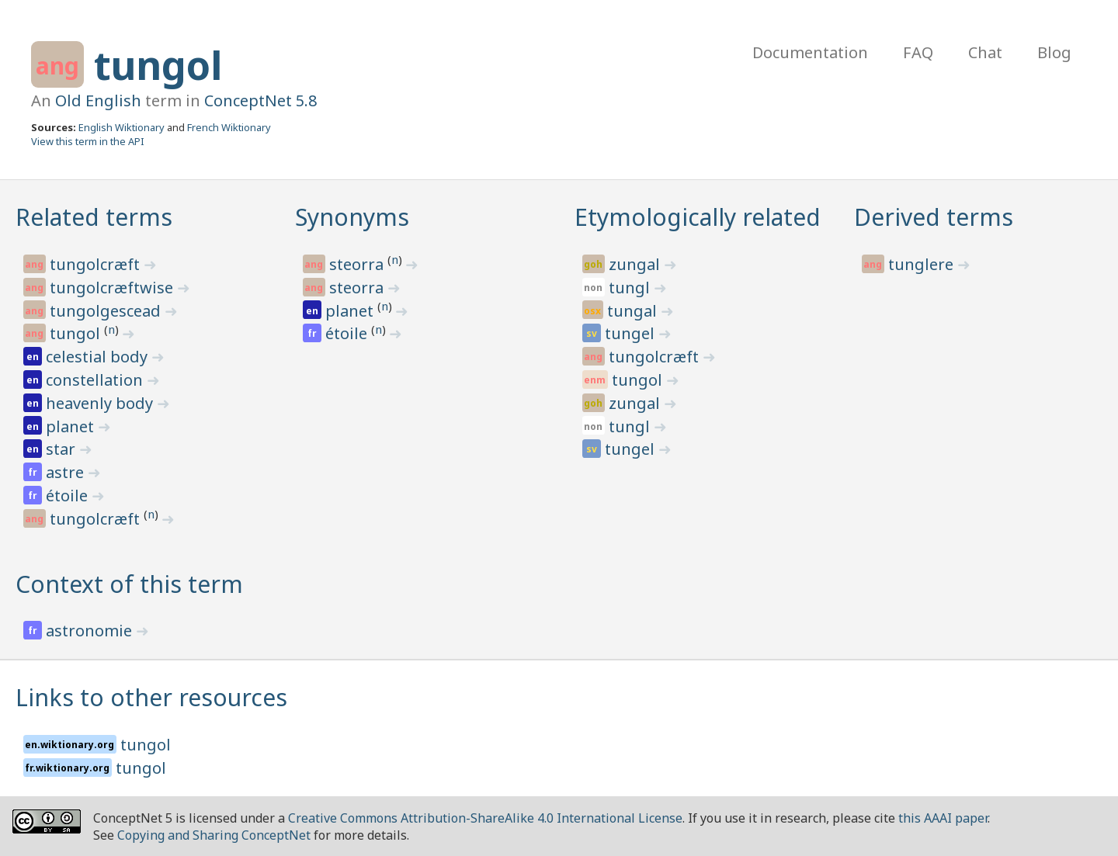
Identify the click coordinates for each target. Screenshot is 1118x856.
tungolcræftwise (113, 287)
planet (72, 426)
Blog (1054, 52)
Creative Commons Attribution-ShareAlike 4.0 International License (485, 818)
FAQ (918, 52)
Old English (98, 100)
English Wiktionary (121, 127)
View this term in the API (87, 141)
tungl (631, 287)
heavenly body (101, 403)
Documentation (810, 52)
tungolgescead (107, 310)
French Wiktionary (229, 127)
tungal (634, 310)
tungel (631, 333)
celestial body (98, 356)
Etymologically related (698, 217)
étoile (69, 495)
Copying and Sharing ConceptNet (214, 835)
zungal (636, 264)
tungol (158, 65)
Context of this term (129, 584)
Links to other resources (151, 697)
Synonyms (352, 217)
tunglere (922, 264)
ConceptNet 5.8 (260, 100)
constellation (96, 379)
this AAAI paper (943, 818)
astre (67, 472)
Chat (985, 52)
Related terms (94, 217)
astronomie (91, 630)
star (62, 448)
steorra (358, 264)
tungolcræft (97, 264)
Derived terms (933, 217)
